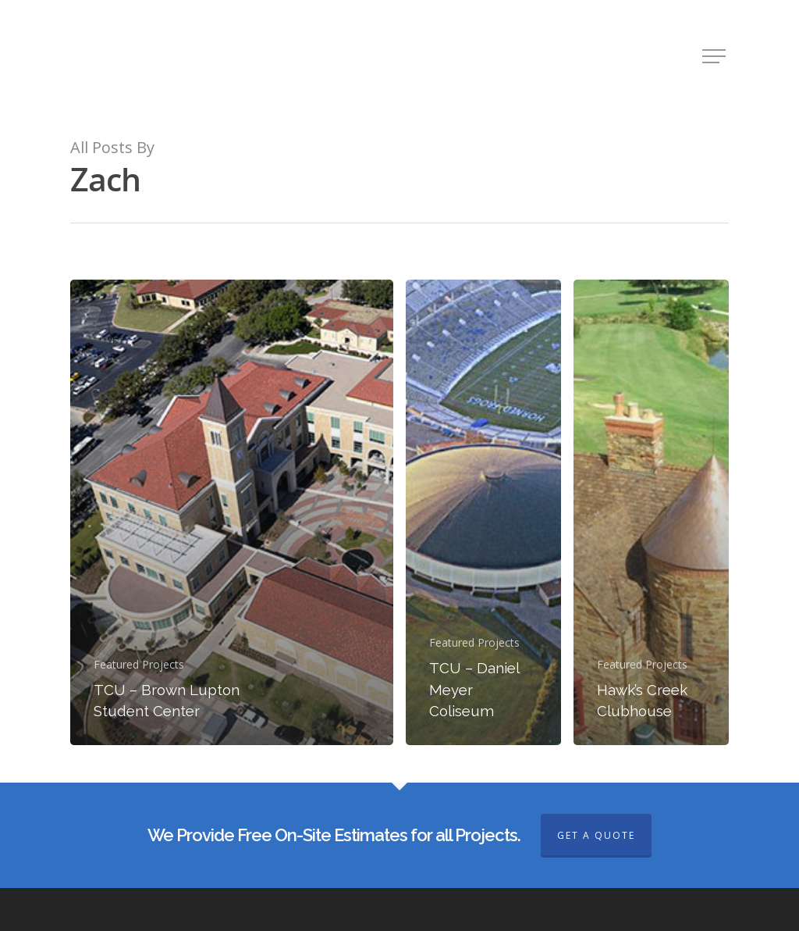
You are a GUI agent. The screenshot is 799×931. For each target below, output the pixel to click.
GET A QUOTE (596, 835)
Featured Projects (139, 664)
